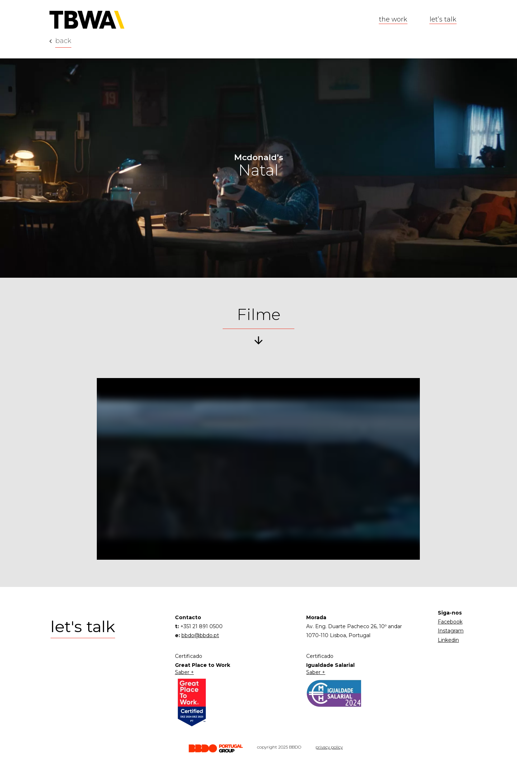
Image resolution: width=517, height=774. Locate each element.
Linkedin (448, 640)
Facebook (450, 621)
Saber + (184, 672)
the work (393, 19)
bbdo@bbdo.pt (200, 635)
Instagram (451, 630)
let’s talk (443, 19)
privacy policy (329, 747)
